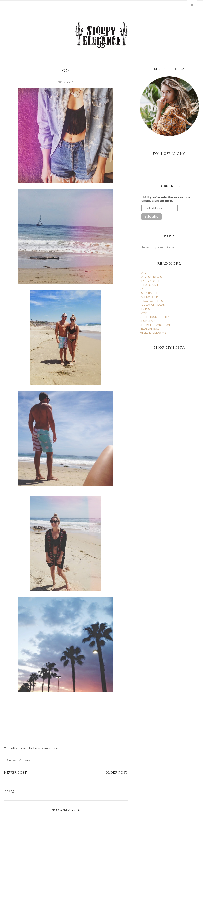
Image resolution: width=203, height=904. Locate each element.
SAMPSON (146, 313)
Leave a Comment (20, 760)
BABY (143, 273)
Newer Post (15, 772)
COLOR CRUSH (149, 285)
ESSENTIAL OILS (149, 293)
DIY (142, 289)
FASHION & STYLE (151, 297)
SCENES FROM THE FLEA (154, 317)
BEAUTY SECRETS (150, 281)
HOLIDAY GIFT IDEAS (152, 304)
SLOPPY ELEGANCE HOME (155, 324)
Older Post (116, 772)
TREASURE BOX (149, 328)
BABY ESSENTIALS (151, 277)
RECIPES (145, 309)
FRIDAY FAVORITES (151, 301)
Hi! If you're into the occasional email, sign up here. (166, 199)
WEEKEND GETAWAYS (153, 332)
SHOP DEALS (148, 321)
